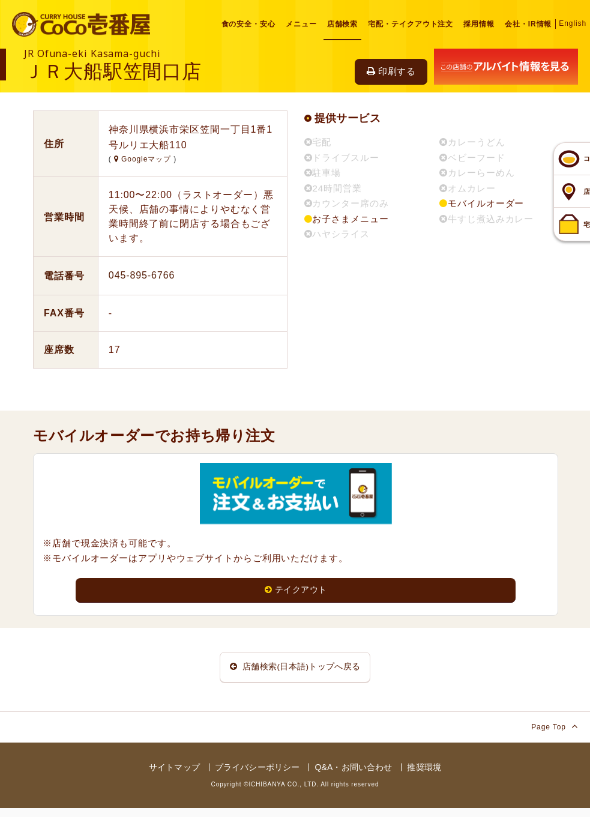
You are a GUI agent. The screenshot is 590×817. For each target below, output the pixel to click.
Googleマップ (143, 159)
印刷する (391, 71)
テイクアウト (295, 590)
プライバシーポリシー (257, 775)
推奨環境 (424, 775)
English (572, 23)
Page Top (554, 734)
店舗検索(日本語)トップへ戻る (295, 671)
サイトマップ (174, 775)
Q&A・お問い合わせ (353, 775)
